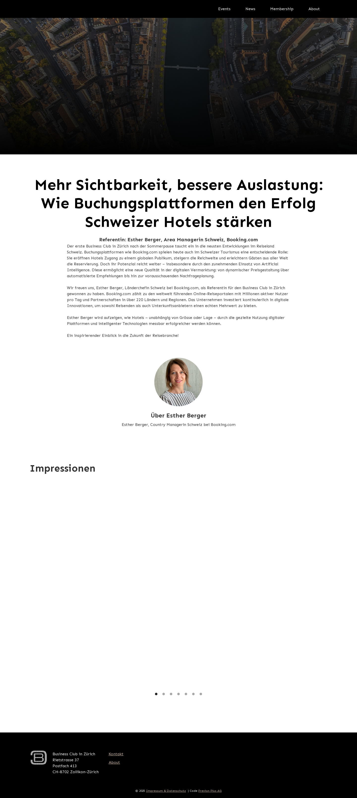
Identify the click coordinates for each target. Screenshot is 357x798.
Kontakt (116, 754)
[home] (73, 9)
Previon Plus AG (210, 791)
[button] (40, 588)
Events (224, 8)
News (250, 8)
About (314, 8)
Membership (282, 8)
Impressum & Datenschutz (166, 791)
